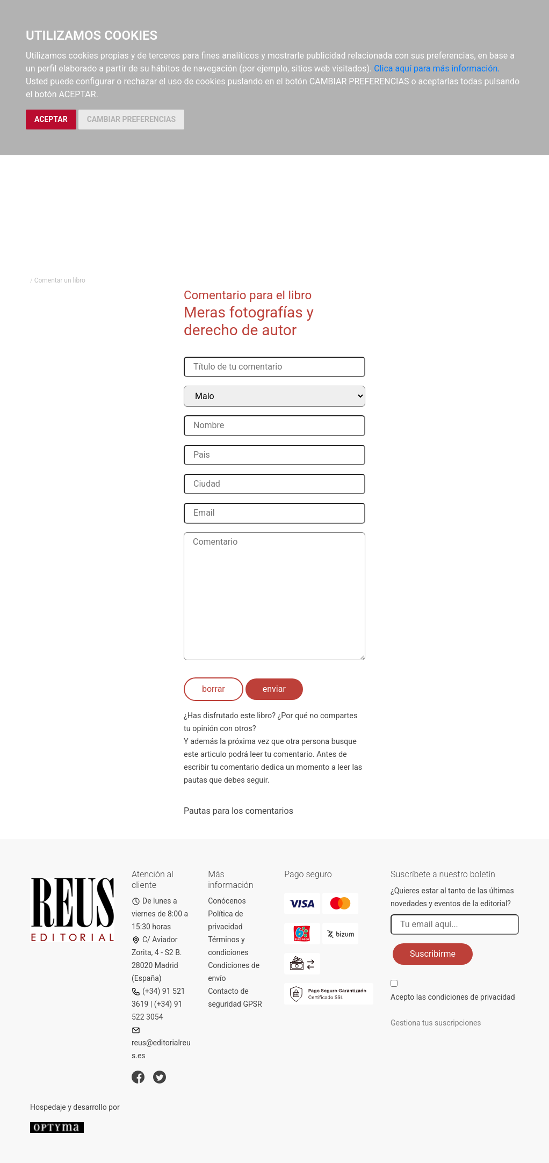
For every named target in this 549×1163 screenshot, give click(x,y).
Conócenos (227, 901)
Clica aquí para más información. (437, 68)
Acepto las (453, 997)
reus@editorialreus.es (161, 1043)
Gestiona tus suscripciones (436, 1022)
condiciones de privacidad (471, 997)
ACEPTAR (51, 119)
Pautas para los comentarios (238, 811)
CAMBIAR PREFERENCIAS (131, 119)
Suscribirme (433, 954)
